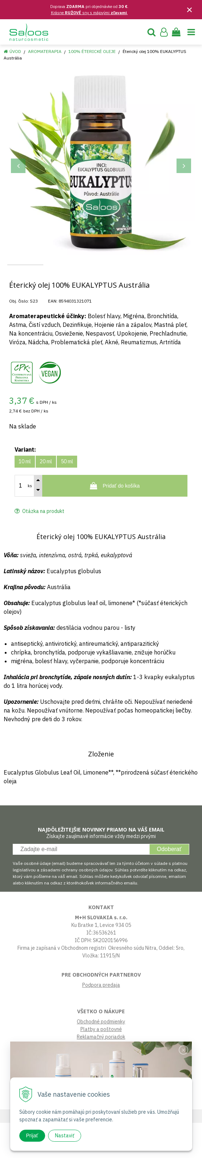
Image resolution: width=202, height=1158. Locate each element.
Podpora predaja (101, 1020)
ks (30, 520)
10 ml (25, 496)
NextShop (85, 1151)
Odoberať (169, 884)
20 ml (46, 496)
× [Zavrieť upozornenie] (189, 10)
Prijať (32, 1135)
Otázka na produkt (39, 546)
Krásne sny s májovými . (89, 12)
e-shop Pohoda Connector (122, 1151)
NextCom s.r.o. (164, 1151)
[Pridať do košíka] (114, 521)
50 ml (67, 496)
